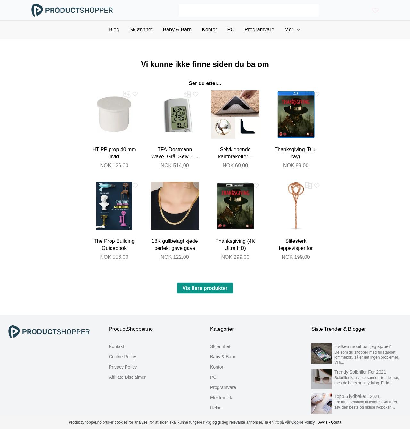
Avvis (322, 422)
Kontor (216, 366)
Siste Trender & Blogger (338, 329)
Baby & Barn (222, 356)
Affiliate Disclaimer (127, 377)
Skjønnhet (220, 346)
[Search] (248, 10)
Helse (216, 407)
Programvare (223, 387)
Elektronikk (221, 397)
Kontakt (116, 346)
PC (213, 377)
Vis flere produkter (204, 288)
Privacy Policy (123, 366)
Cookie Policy (122, 356)
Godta (336, 422)
